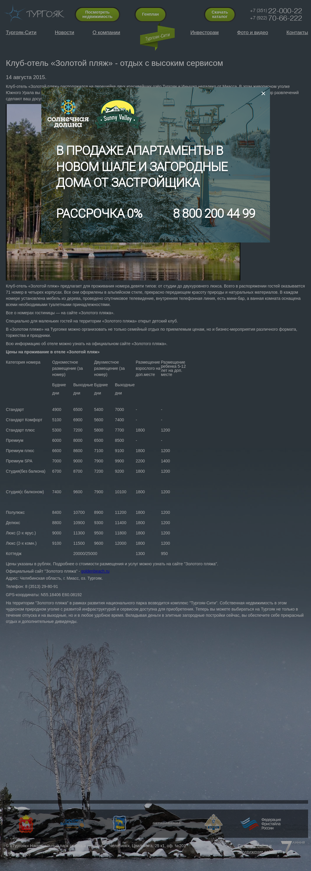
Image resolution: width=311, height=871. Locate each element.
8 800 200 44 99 (214, 213)
